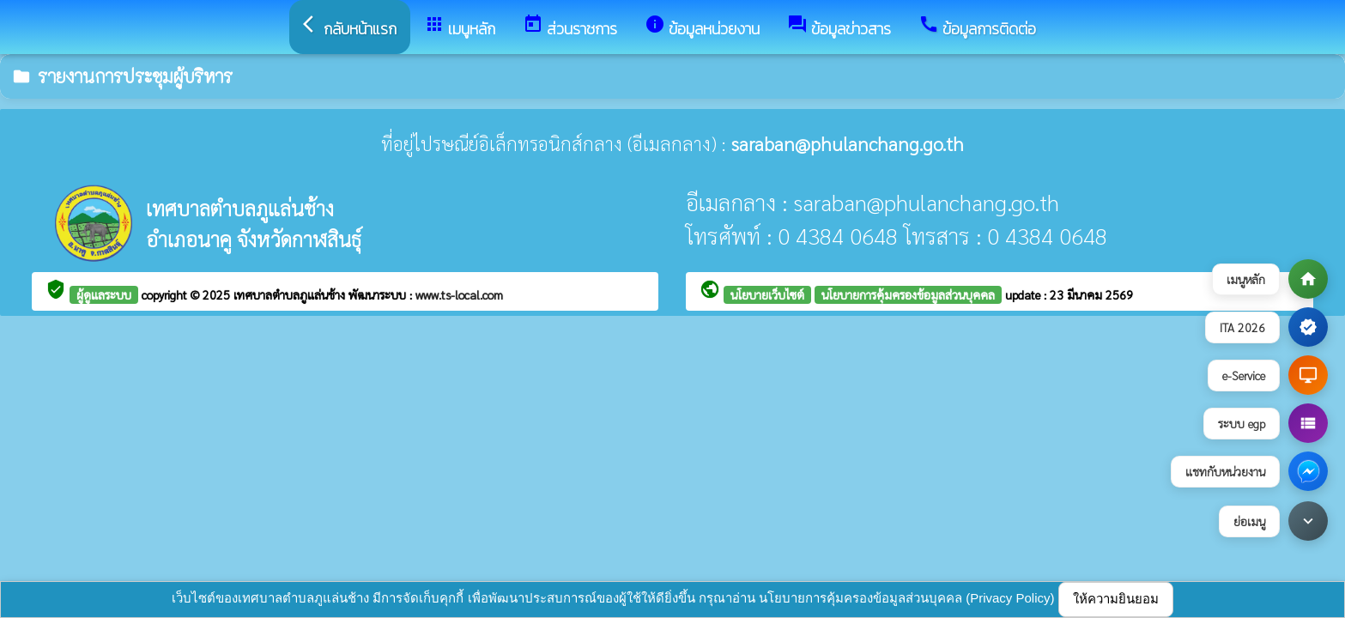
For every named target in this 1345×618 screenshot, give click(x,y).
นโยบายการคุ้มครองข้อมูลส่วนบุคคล (908, 294)
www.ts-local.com (459, 294)
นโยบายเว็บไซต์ (767, 294)
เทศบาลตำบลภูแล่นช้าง (290, 294)
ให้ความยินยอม (1116, 598)
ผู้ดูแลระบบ (103, 294)
